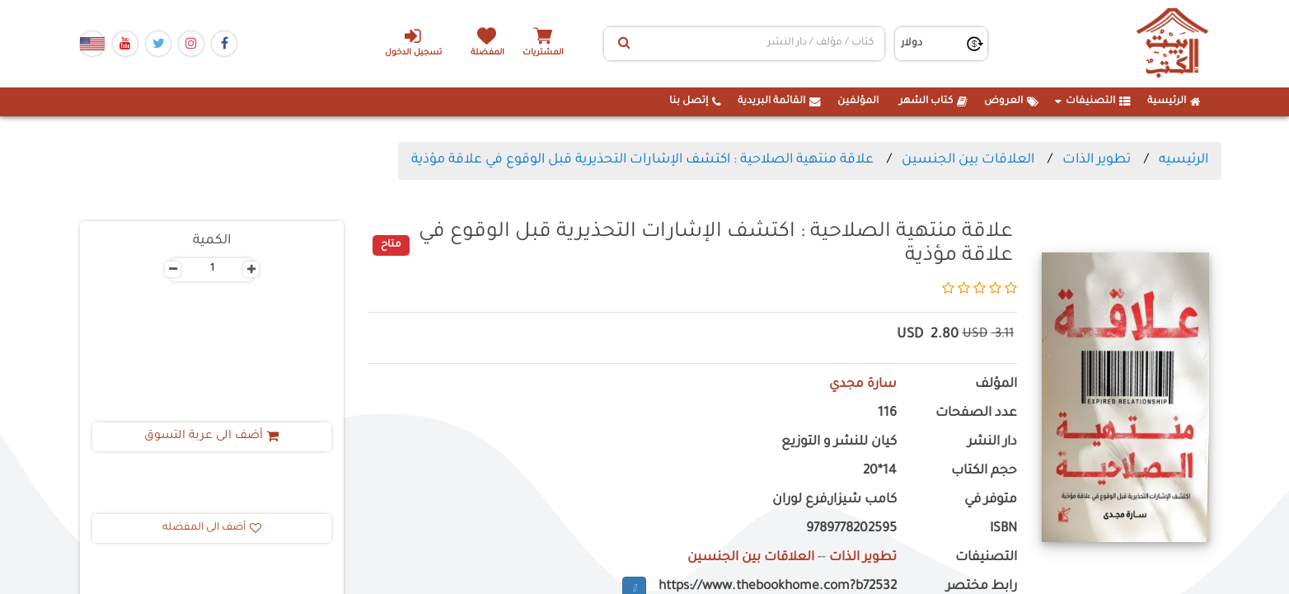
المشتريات (544, 53)
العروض (1011, 101)
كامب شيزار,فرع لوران (834, 500)
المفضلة (488, 53)
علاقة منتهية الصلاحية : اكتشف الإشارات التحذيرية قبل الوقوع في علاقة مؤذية (642, 160)
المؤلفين (858, 101)
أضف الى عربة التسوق (212, 436)
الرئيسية (1174, 101)
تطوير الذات (1096, 160)
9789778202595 (851, 529)
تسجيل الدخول (412, 42)
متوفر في (990, 500)
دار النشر (992, 443)
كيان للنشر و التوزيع (839, 443)
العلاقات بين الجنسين (968, 160)
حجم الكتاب (984, 471)
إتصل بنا (695, 101)
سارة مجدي (862, 385)
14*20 (880, 471)
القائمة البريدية (779, 101)
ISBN (1003, 529)
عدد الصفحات (976, 414)
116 (887, 414)
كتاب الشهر (933, 101)
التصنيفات (1093, 101)
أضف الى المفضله (211, 528)
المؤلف (996, 385)
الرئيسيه (1183, 160)
